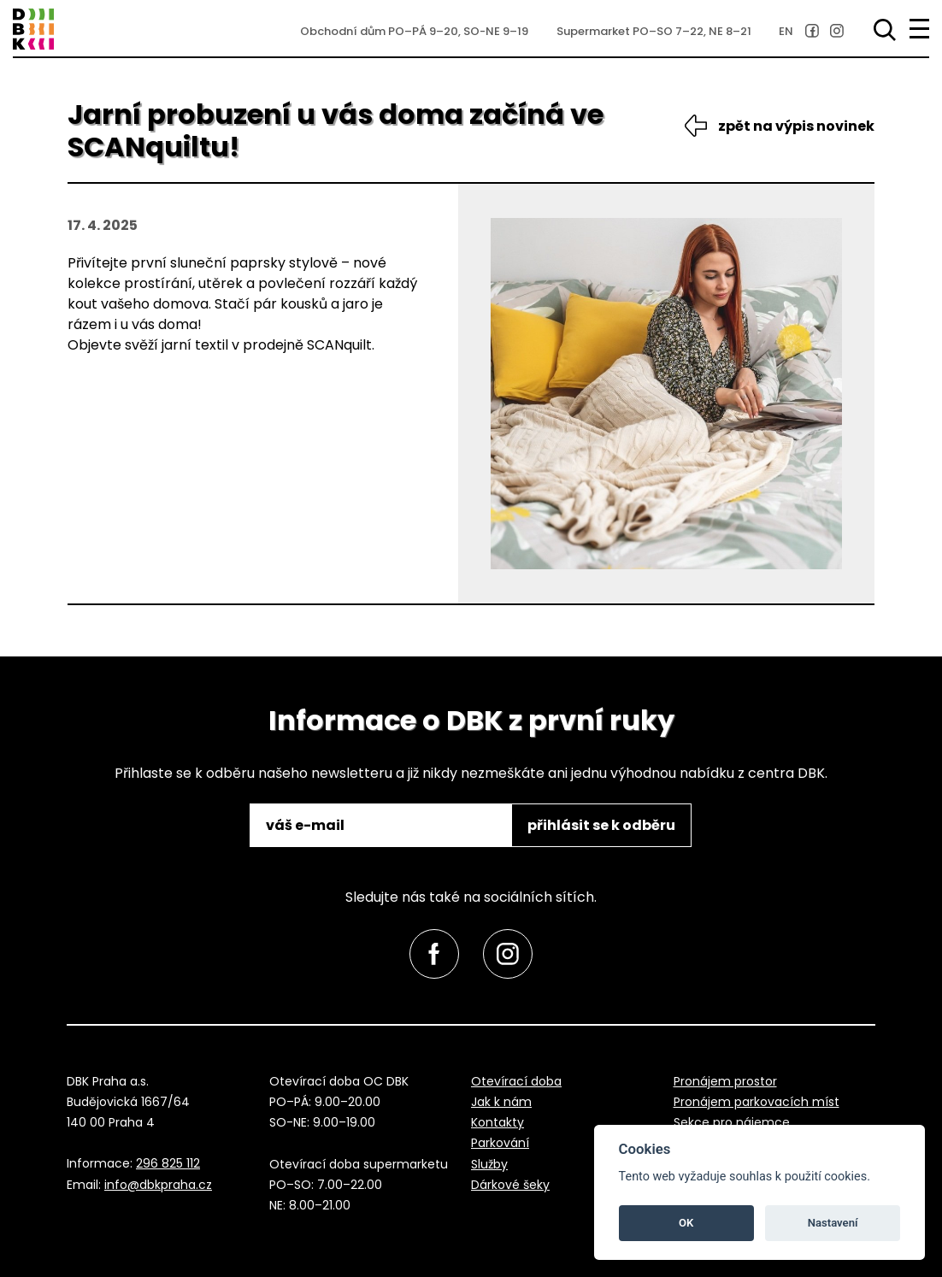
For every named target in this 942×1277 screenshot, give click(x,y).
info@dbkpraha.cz (158, 1184)
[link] (812, 31)
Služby (489, 1164)
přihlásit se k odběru (601, 825)
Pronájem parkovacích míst (756, 1101)
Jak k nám (501, 1101)
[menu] (919, 28)
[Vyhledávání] (881, 30)
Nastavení (833, 1222)
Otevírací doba (516, 1081)
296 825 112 (168, 1163)
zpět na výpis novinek (796, 126)
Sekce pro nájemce (732, 1122)
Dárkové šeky (510, 1184)
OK (686, 1222)
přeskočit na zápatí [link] (86, 70)
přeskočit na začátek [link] (44, 1227)
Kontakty (497, 1122)
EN (786, 31)
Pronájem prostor (725, 1081)
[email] (381, 825)
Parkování (500, 1142)
